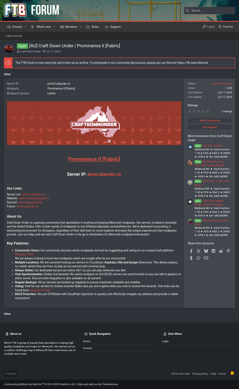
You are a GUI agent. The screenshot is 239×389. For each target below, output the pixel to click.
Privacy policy (200, 373)
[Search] (209, 10)
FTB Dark (10, 373)
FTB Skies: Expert (208, 145)
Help (213, 373)
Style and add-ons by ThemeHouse (97, 384)
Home (86, 341)
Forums (87, 348)
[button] (25, 26)
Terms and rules (180, 373)
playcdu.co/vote (40, 290)
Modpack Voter (25, 254)
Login (165, 341)
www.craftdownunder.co (34, 198)
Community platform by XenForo (39, 384)
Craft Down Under (30, 51)
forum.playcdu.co (28, 206)
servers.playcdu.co (34, 194)
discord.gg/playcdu (30, 202)
